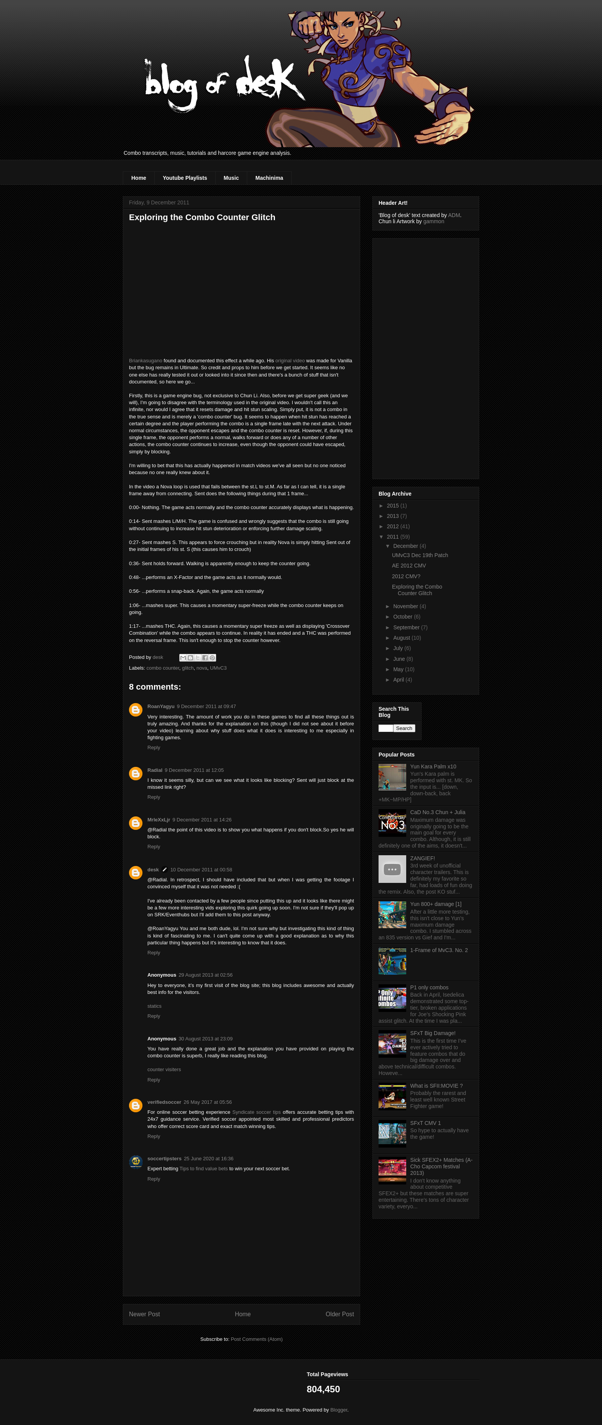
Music (231, 178)
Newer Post (144, 1314)
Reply (153, 747)
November (406, 606)
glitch (188, 668)
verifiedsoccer (164, 1102)
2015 (393, 506)
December (406, 546)
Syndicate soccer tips (256, 1112)
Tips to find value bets (204, 1168)
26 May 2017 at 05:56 (208, 1102)
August (402, 638)
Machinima (269, 178)
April (399, 680)
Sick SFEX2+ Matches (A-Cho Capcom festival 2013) (441, 1166)
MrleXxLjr (158, 820)
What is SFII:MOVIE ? (436, 1086)
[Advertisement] (409, 356)
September (407, 627)
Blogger (338, 1410)
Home (138, 178)
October (403, 617)
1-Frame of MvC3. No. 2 (439, 950)
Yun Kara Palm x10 (433, 766)
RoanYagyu (161, 706)
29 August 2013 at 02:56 (206, 975)
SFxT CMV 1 (425, 1123)
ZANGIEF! (422, 858)
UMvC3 (218, 668)
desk (153, 870)
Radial (154, 770)
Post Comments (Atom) (257, 1339)
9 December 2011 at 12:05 (194, 770)
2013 (393, 516)
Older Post (340, 1314)
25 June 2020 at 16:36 (208, 1158)
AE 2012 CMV (409, 565)
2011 (393, 537)
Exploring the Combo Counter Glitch (417, 590)
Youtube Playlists (185, 178)
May (399, 669)
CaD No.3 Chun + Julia (438, 812)
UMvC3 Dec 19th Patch (420, 555)
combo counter (163, 668)
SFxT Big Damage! (433, 1033)
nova (202, 668)
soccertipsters (164, 1158)
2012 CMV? (406, 576)
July (398, 648)
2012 (393, 526)
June (399, 659)
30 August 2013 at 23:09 (206, 1039)
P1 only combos (429, 987)
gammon (433, 221)
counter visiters (164, 1069)
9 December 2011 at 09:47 (206, 706)
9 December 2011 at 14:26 (202, 820)
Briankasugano (145, 360)
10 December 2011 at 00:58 (201, 870)
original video (290, 360)
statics (154, 1006)
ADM (454, 215)
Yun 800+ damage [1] (436, 904)
